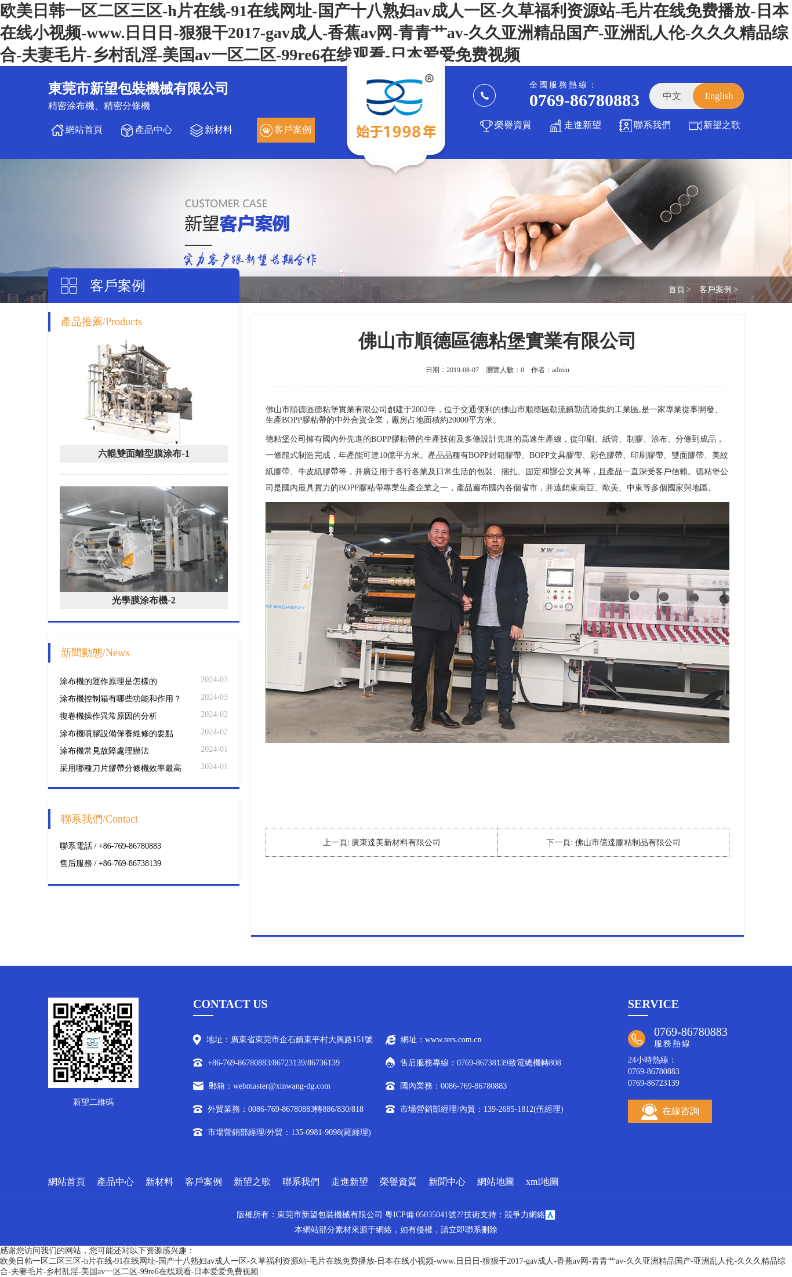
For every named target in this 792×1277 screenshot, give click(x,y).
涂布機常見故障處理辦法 (104, 751)
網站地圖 (495, 1182)
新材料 (218, 129)
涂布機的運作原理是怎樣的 (108, 681)
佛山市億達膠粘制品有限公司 (628, 842)
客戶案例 (292, 129)
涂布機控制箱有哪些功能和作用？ (120, 698)
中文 (672, 96)
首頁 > (680, 289)
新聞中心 (447, 1182)
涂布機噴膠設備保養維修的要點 (116, 733)
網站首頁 (84, 129)
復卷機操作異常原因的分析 (108, 716)
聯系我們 (652, 125)
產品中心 (153, 129)
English (719, 96)
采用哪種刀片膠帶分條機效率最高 (120, 768)
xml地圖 (542, 1182)
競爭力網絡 (524, 1214)
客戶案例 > (718, 289)
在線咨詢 (670, 1112)
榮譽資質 (513, 125)
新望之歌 (721, 125)
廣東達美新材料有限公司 (396, 842)
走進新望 (582, 125)
